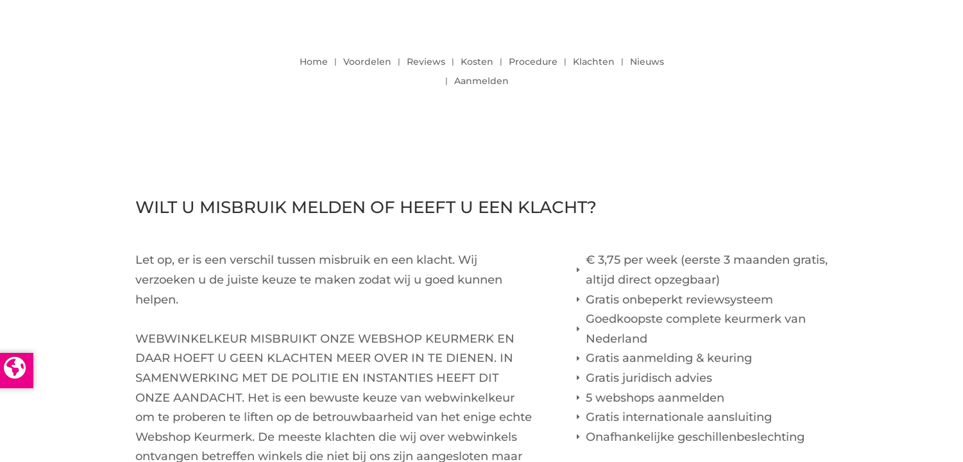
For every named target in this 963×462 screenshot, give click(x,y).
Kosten (477, 62)
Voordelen (367, 62)
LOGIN (793, 68)
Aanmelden (481, 81)
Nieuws (647, 62)
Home (314, 62)
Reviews (426, 62)
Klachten (594, 62)
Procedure (533, 62)
